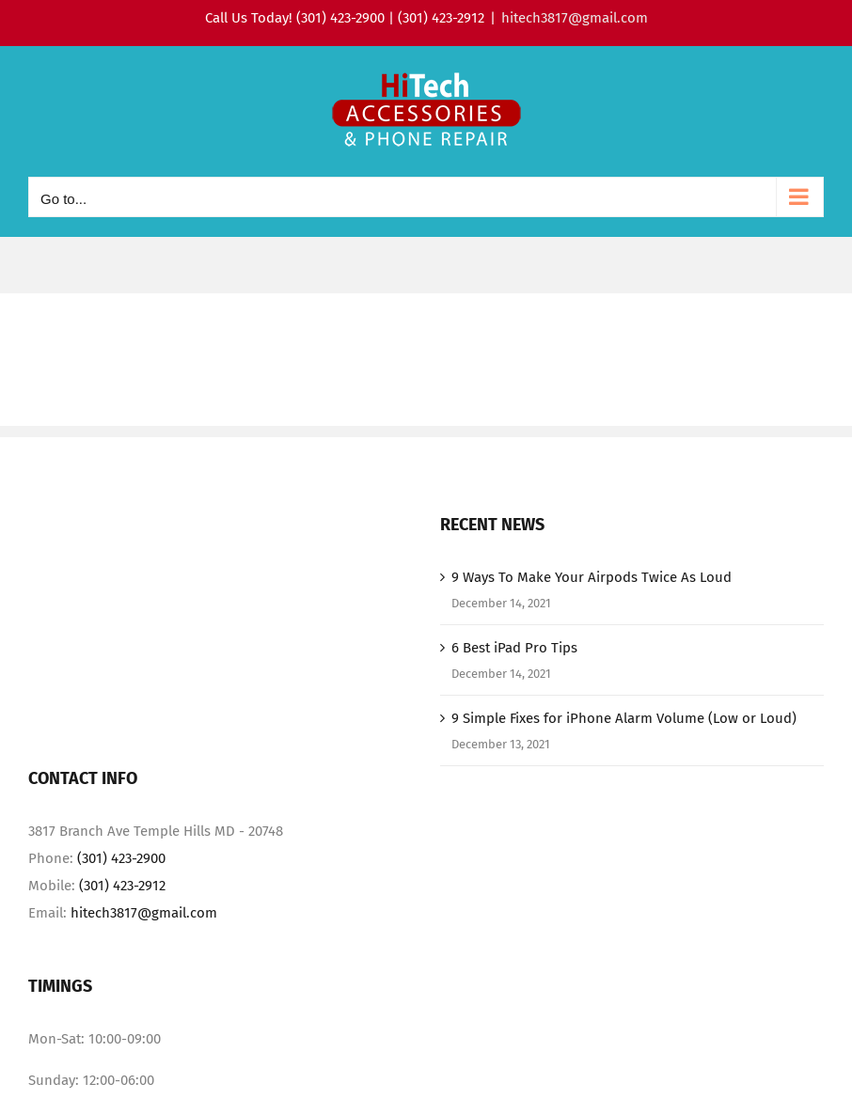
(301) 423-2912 (122, 885)
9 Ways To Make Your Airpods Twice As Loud (591, 577)
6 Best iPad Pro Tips (514, 647)
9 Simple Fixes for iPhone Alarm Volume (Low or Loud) (624, 718)
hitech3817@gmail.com (574, 17)
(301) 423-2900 (121, 858)
